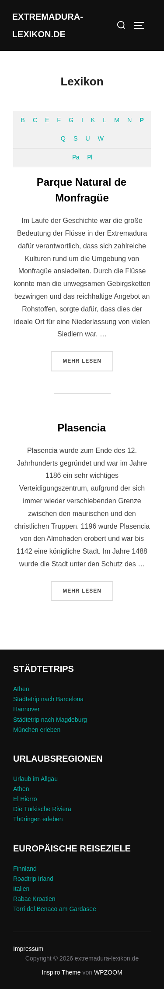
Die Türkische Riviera (42, 808)
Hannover (26, 709)
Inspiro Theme (61, 972)
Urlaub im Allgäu (35, 778)
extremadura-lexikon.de (47, 25)
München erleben (36, 729)
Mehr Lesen (88, 360)
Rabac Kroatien (34, 898)
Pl (89, 157)
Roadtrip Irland (33, 878)
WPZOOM (108, 972)
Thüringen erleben (38, 819)
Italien (21, 888)
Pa (75, 157)
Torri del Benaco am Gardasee (54, 908)
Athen (21, 688)
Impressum (28, 948)
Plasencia (81, 428)
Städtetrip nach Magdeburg (50, 719)
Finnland (25, 868)
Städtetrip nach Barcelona (48, 699)
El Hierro (25, 798)
